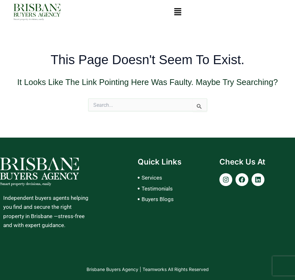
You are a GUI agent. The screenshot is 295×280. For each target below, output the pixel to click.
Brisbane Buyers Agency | (115, 269)
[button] (177, 12)
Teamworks (155, 269)
